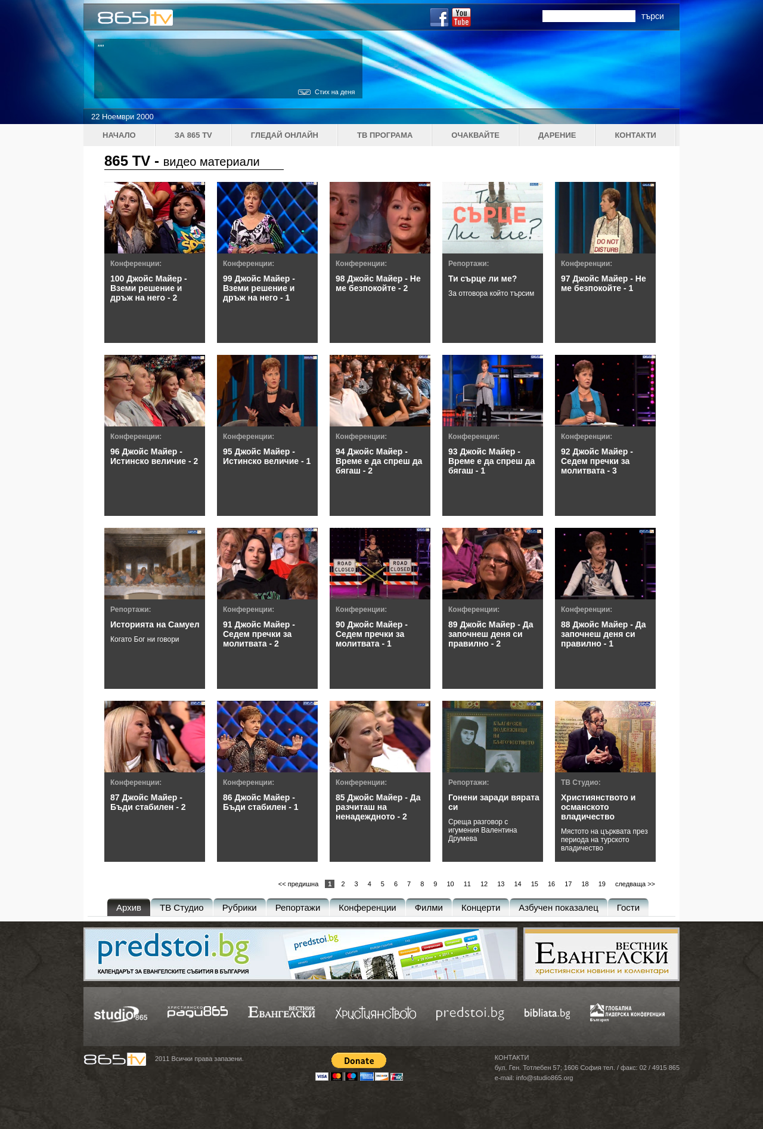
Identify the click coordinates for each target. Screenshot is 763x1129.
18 (584, 883)
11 (467, 883)
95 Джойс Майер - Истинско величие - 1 (267, 456)
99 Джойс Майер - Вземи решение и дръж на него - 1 (259, 288)
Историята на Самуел (155, 624)
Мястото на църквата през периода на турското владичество (604, 839)
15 (534, 883)
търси (652, 16)
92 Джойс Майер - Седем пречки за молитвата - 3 (597, 461)
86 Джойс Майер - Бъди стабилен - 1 (261, 802)
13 (500, 883)
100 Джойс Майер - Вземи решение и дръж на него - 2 (148, 288)
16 (551, 883)
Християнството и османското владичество (598, 807)
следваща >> (635, 883)
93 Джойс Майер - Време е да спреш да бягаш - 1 (491, 461)
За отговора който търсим (491, 293)
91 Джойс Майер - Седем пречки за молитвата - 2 (259, 634)
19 (602, 883)
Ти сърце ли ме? (482, 278)
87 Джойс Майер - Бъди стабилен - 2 (148, 802)
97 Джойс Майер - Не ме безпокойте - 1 (603, 283)
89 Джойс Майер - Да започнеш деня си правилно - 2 (491, 634)
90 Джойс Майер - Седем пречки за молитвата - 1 (372, 634)
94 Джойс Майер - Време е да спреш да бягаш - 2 (379, 461)
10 (450, 883)
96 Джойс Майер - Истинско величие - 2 (154, 456)
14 (517, 883)
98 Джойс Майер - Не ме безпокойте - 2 (378, 283)
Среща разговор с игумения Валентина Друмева (482, 830)
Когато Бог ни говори (144, 639)
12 (484, 883)
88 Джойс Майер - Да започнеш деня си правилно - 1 (603, 634)
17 (568, 883)
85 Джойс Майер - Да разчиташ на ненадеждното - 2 (378, 807)
